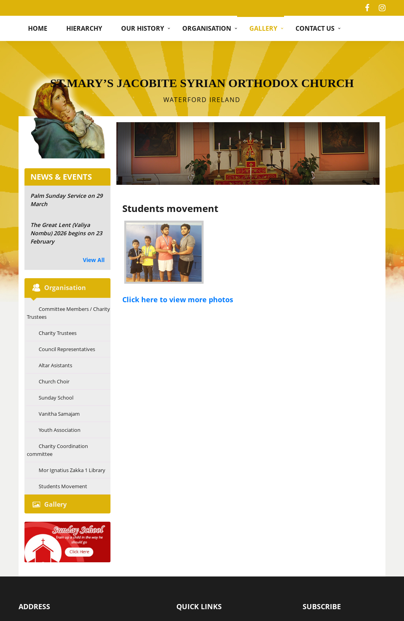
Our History (142, 28)
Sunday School (56, 397)
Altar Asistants (55, 365)
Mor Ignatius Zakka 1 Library (72, 470)
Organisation (206, 28)
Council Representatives (67, 349)
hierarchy (84, 28)
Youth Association (59, 429)
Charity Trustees (58, 333)
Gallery (263, 28)
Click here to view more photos (177, 299)
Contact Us (315, 28)
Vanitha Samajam (59, 413)
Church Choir (54, 381)
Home (37, 28)
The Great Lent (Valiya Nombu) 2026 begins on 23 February (66, 233)
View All (94, 260)
